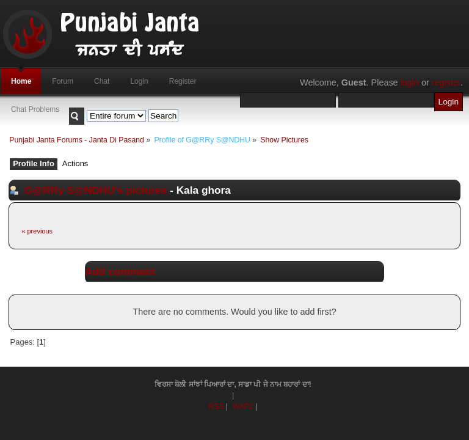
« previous (37, 231)
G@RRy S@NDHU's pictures (95, 190)
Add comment (120, 271)
